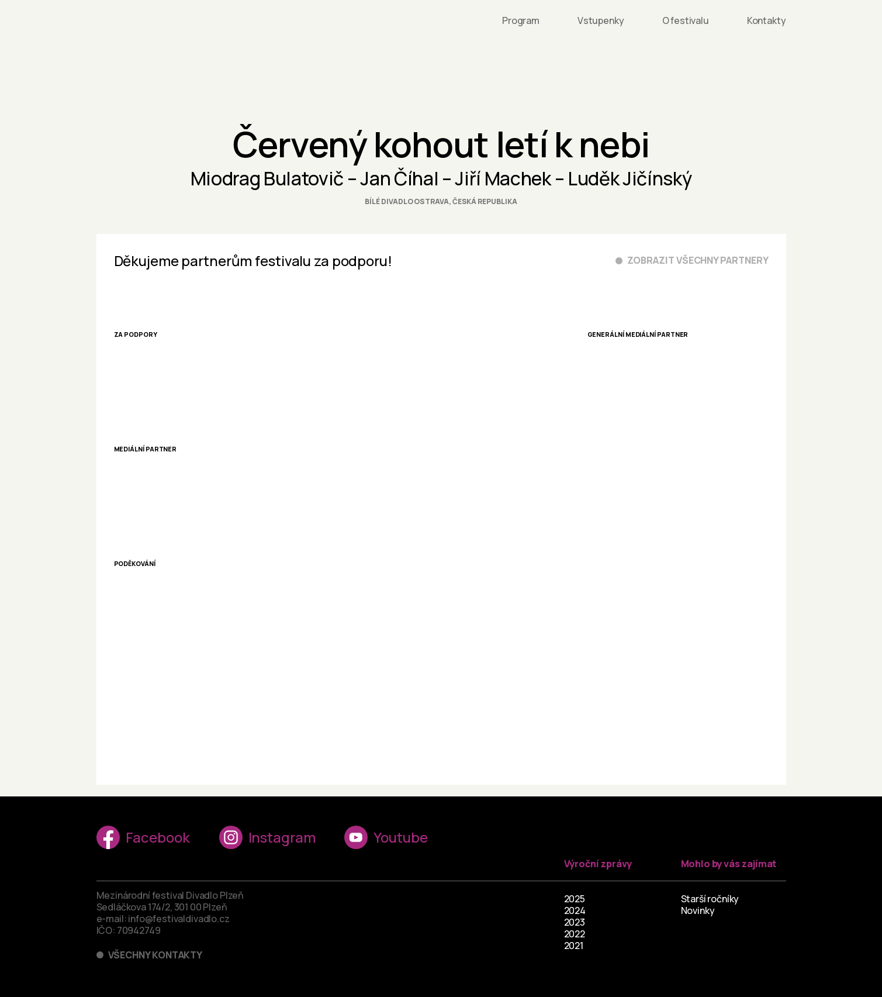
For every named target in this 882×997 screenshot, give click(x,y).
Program (520, 20)
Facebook (143, 837)
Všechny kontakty (155, 955)
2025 (574, 898)
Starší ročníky (710, 898)
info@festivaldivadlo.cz (178, 918)
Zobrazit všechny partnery (698, 260)
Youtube (385, 837)
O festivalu (685, 20)
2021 (573, 945)
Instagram (267, 837)
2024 (575, 910)
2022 (574, 933)
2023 (574, 922)
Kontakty (766, 20)
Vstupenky (600, 20)
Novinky (698, 910)
